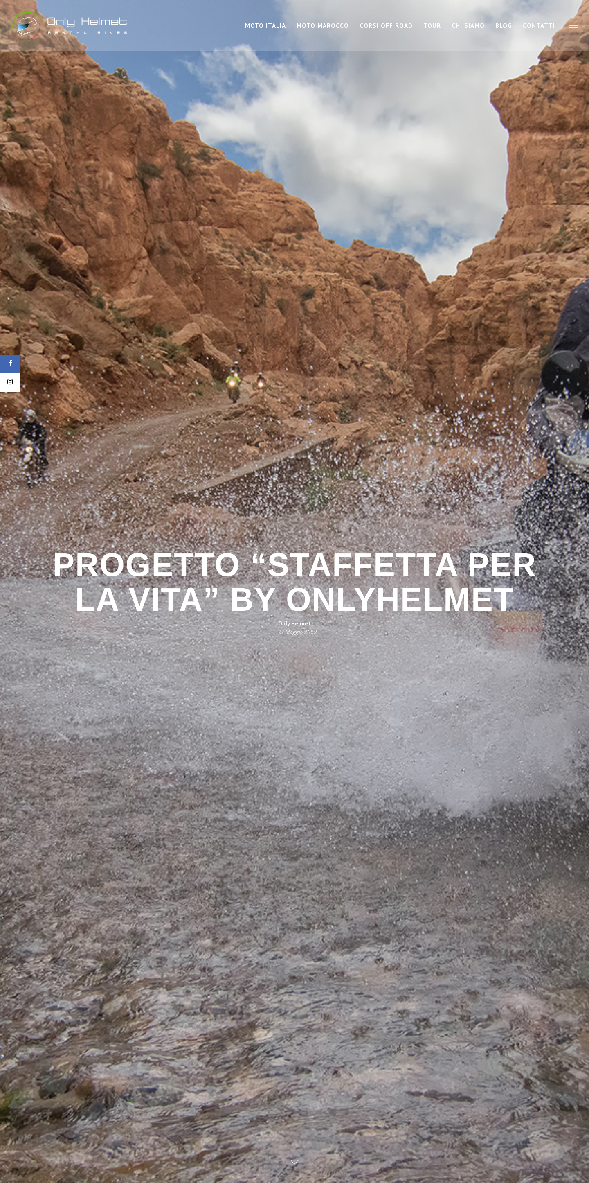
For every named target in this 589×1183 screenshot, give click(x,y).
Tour (432, 25)
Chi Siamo (468, 25)
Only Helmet (294, 623)
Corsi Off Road (386, 25)
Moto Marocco (323, 25)
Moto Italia (265, 25)
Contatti (539, 25)
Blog (503, 25)
